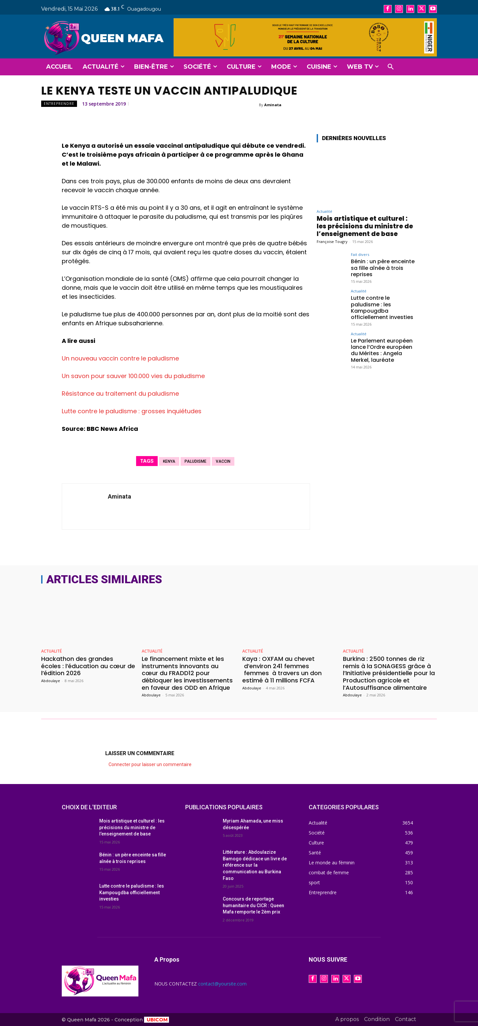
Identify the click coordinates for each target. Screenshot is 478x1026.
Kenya (169, 461)
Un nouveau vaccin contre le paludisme (120, 358)
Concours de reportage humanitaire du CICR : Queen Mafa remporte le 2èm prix (253, 905)
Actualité (324, 211)
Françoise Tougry (332, 241)
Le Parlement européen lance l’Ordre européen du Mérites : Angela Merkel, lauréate (382, 350)
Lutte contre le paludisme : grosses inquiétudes (131, 411)
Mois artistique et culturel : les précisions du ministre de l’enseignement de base (365, 226)
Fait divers (360, 254)
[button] (390, 67)
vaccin (223, 461)
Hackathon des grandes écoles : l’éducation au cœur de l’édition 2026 (88, 666)
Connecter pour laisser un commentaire (150, 764)
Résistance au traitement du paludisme (120, 393)
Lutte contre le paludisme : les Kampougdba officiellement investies (382, 307)
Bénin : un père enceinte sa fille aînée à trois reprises (383, 268)
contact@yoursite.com (222, 984)
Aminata (272, 104)
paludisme (195, 461)
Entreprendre (59, 104)
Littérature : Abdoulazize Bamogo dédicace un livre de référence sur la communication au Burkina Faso (255, 865)
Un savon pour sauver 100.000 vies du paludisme (133, 376)
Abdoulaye (50, 680)
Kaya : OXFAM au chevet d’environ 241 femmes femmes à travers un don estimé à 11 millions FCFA (282, 669)
